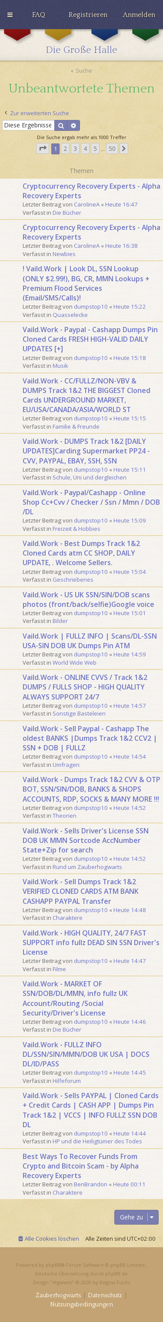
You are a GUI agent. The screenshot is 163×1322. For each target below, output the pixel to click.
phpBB (53, 1265)
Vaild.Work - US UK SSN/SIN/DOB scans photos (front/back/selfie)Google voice (88, 599)
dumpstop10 (91, 306)
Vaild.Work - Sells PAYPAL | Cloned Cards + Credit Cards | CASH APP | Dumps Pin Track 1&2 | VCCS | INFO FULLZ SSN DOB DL (91, 1110)
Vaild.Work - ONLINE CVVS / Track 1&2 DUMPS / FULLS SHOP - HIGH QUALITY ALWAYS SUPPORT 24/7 (85, 687)
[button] (42, 148)
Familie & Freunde (76, 426)
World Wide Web (74, 662)
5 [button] (95, 148)
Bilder (60, 621)
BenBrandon (90, 1184)
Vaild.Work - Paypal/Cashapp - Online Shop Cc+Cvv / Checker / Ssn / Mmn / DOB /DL (91, 502)
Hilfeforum (67, 1081)
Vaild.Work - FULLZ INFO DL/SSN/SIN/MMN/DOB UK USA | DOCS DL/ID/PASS (86, 1054)
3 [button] (75, 148)
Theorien (65, 815)
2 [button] (65, 148)
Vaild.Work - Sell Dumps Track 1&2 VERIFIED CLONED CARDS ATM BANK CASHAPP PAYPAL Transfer (81, 891)
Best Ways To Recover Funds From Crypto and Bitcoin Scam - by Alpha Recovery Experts (81, 1166)
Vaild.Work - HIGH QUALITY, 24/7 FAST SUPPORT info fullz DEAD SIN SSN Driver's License (91, 942)
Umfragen (66, 765)
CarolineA (87, 204)
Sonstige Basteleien (79, 713)
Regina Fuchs (115, 1282)
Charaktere (68, 918)
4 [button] (85, 148)
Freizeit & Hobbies (76, 529)
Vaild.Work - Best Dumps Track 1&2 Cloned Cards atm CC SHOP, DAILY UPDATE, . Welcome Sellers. (81, 553)
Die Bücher (67, 212)
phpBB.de (116, 1273)
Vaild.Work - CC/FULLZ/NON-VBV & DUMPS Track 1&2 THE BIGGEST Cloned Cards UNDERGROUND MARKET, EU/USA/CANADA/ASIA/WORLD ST (86, 395)
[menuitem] (38, 14)
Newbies (64, 254)
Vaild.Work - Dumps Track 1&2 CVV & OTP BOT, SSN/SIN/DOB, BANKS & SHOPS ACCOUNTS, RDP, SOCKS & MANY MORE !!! (91, 789)
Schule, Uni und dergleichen (89, 477)
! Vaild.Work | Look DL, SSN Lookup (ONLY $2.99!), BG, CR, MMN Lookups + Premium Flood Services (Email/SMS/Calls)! (86, 283)
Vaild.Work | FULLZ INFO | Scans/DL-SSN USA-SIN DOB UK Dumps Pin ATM (90, 640)
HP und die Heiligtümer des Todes (97, 1141)
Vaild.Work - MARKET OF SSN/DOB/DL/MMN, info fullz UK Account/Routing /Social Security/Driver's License (75, 998)
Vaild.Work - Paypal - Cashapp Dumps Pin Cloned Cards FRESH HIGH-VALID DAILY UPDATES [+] (90, 339)
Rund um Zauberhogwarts (87, 867)
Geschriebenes (73, 579)
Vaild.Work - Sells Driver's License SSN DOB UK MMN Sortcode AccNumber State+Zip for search (86, 840)
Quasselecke (70, 315)
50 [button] (112, 148)
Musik (60, 366)
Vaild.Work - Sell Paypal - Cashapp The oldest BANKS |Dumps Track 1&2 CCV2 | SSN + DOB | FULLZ (90, 738)
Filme (59, 969)
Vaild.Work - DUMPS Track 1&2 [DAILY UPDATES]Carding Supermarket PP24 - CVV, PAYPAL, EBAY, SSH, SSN (86, 450)
